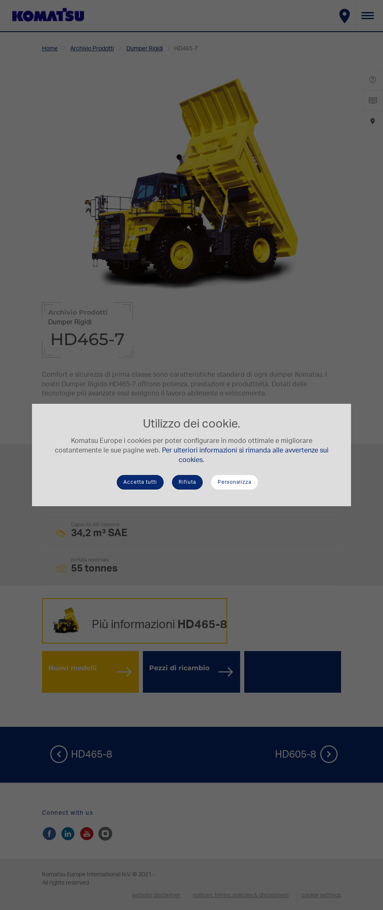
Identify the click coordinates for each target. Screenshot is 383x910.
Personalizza (234, 482)
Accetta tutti (140, 482)
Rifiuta (187, 482)
